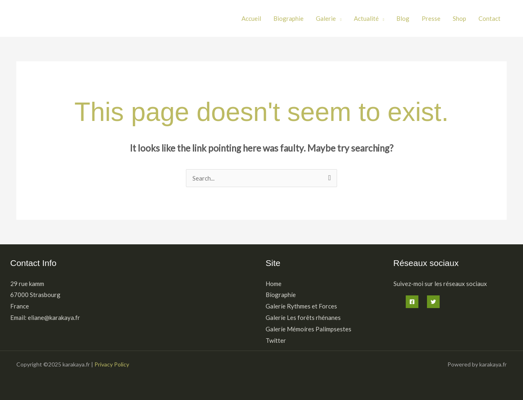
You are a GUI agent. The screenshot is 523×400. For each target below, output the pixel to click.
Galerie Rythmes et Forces (301, 306)
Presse (431, 18)
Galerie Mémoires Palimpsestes (308, 329)
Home (274, 283)
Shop (459, 18)
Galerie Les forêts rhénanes (303, 317)
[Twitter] (433, 301)
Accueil (251, 18)
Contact (489, 18)
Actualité (366, 18)
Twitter (276, 340)
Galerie (326, 18)
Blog (402, 18)
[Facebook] (412, 301)
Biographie (288, 18)
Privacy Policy (111, 364)
